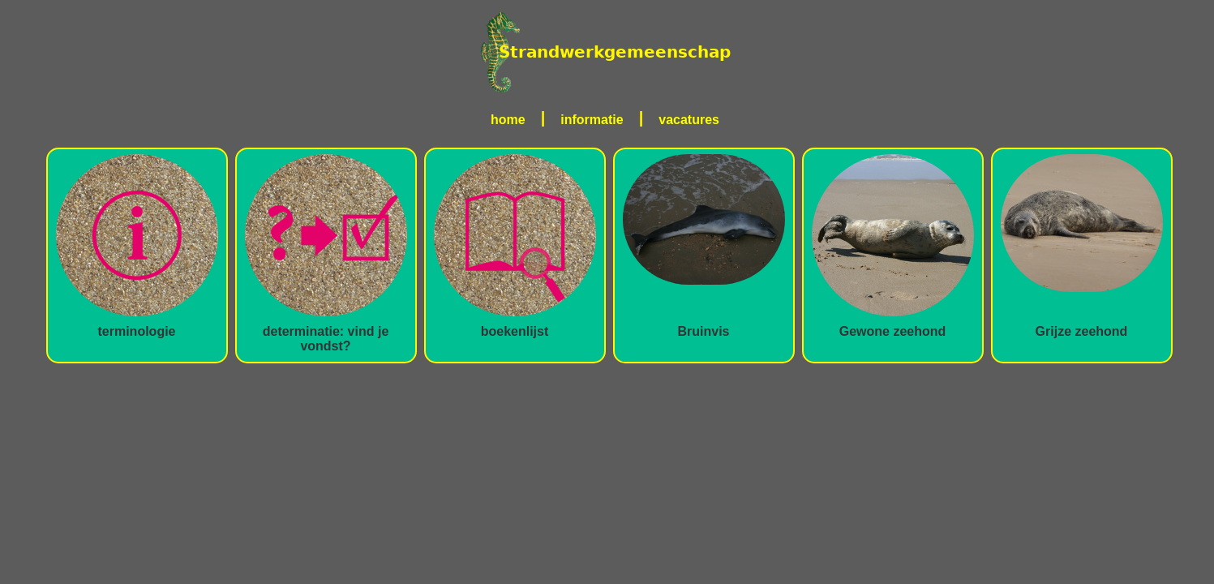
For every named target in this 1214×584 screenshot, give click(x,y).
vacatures (688, 120)
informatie (591, 120)
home (508, 120)
